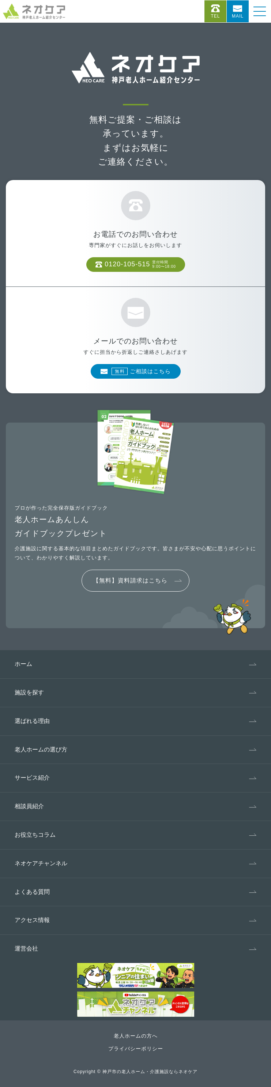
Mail (238, 16)
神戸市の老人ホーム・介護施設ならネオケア (149, 1071)
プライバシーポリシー (135, 1049)
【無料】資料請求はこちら (130, 580)
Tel (215, 16)
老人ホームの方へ (136, 1036)
